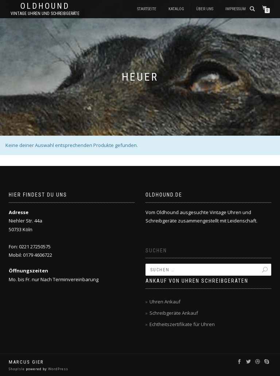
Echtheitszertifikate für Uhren (182, 324)
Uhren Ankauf (164, 301)
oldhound (45, 6)
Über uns (204, 9)
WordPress (57, 369)
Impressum (235, 9)
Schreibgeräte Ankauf (173, 313)
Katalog (176, 9)
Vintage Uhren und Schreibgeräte (45, 13)
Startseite (146, 9)
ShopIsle (17, 369)
